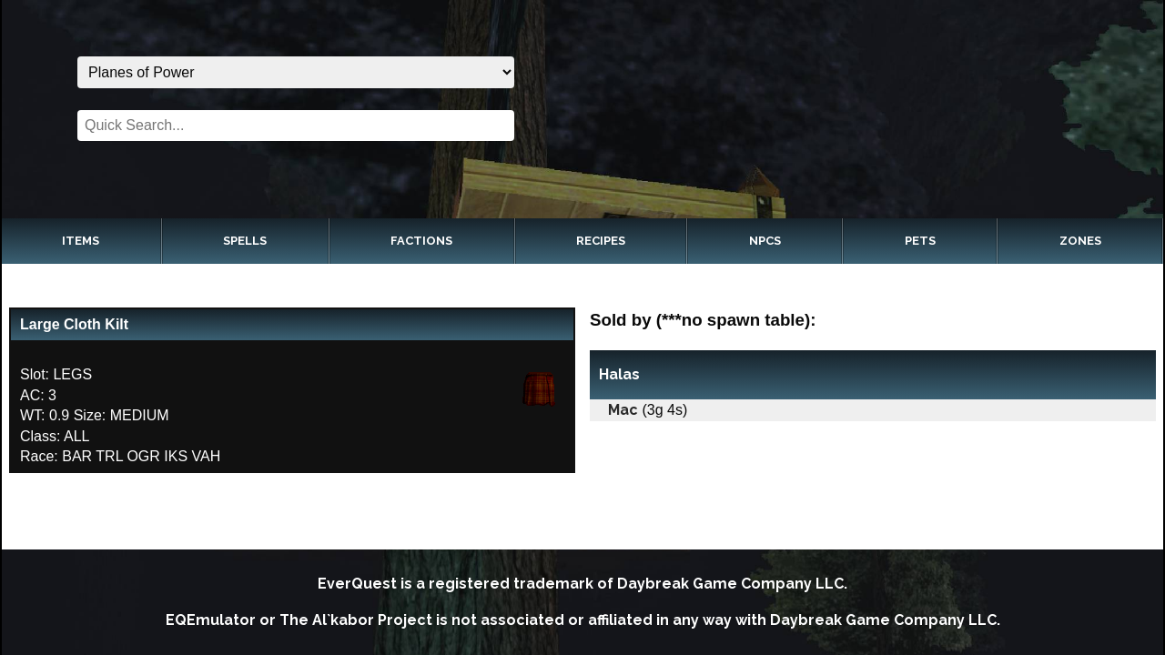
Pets (920, 240)
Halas (619, 374)
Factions (421, 240)
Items (80, 240)
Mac (623, 409)
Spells (245, 240)
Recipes (600, 240)
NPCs (765, 240)
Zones (1080, 240)
